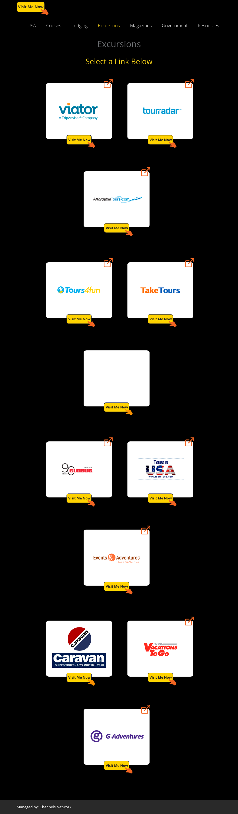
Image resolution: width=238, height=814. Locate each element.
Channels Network (55, 806)
